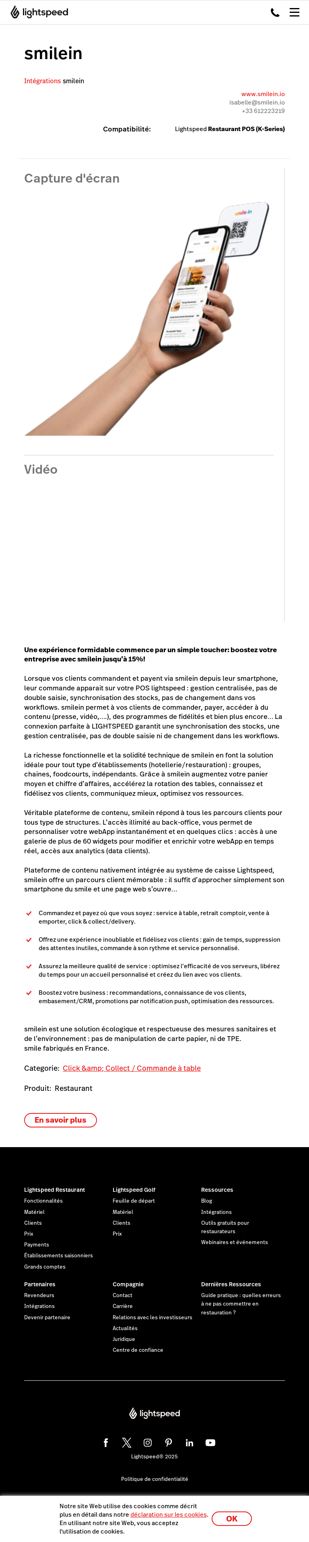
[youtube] (209, 1441)
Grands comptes (45, 1267)
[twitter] (125, 1441)
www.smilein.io (263, 94)
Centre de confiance (138, 1350)
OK (231, 1518)
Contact (122, 1295)
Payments (36, 1244)
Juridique (124, 1339)
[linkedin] (188, 1441)
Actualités (125, 1328)
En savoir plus (61, 1120)
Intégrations (42, 81)
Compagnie (128, 1284)
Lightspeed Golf (134, 1190)
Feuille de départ (134, 1201)
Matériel (34, 1212)
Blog (206, 1201)
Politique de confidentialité (154, 1479)
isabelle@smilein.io (257, 102)
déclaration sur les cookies (168, 1514)
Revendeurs (39, 1295)
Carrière (123, 1306)
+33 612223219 (263, 111)
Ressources (217, 1190)
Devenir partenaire (47, 1317)
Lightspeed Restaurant (54, 1190)
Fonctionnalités (43, 1201)
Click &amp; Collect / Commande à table (132, 1068)
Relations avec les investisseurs (152, 1317)
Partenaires (40, 1284)
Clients (33, 1223)
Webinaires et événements (234, 1242)
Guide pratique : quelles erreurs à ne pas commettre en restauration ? (241, 1304)
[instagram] (146, 1441)
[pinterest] (167, 1441)
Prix (28, 1234)
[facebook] (104, 1441)
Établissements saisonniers (58, 1255)
